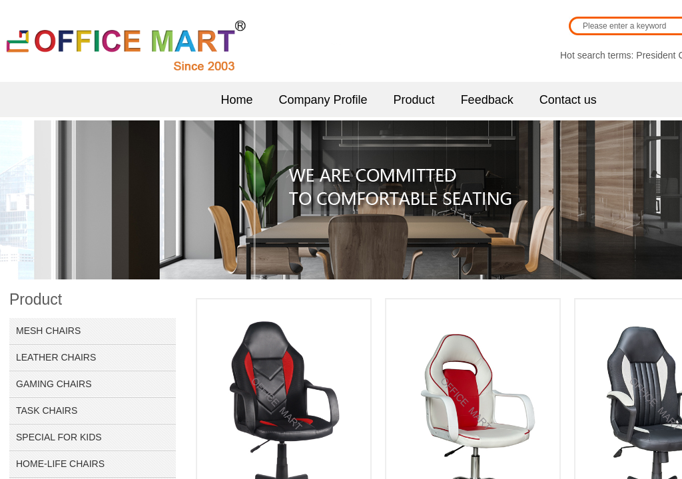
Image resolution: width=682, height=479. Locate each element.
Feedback (487, 99)
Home (237, 99)
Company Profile (323, 99)
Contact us (568, 99)
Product (414, 99)
